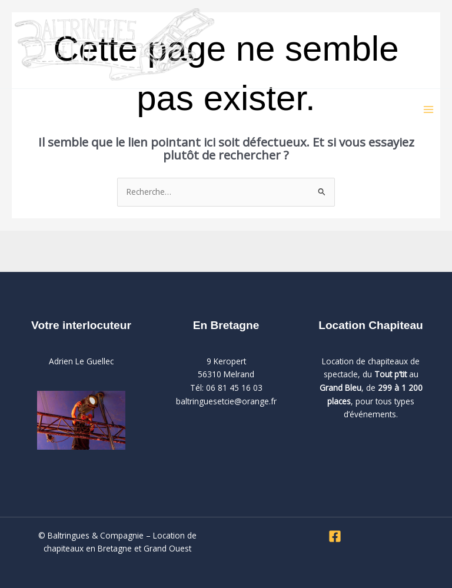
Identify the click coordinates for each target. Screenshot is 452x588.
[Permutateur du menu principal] (429, 110)
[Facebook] (334, 536)
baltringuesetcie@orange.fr (226, 401)
